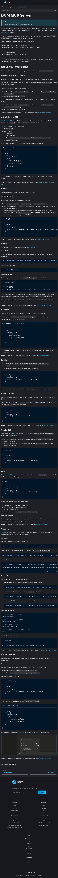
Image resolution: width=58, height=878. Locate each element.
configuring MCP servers (44, 758)
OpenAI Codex (31, 247)
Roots (5, 32)
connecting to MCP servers (48, 650)
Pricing (43, 810)
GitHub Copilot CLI (6, 121)
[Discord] (34, 872)
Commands (29, 848)
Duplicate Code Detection (14, 825)
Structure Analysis (14, 820)
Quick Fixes (14, 808)
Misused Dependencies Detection (14, 830)
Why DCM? (43, 805)
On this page (5, 10)
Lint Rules (14, 805)
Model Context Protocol (44, 305)
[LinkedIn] (26, 872)
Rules (29, 841)
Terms (39, 875)
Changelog (43, 817)
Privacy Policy (33, 875)
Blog (29, 860)
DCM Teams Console (44, 822)
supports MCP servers (10, 475)
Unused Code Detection (14, 822)
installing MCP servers (43, 239)
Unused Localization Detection (14, 827)
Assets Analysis (14, 817)
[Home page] (2, 7)
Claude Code (4, 532)
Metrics (29, 843)
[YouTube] (29, 872)
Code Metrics (14, 810)
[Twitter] (31, 872)
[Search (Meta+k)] (55, 2)
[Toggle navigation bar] (2, 2)
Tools (54, 30)
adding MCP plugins (43, 355)
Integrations (14, 813)
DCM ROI (43, 808)
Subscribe (42, 792)
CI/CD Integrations (29, 850)
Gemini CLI (14, 433)
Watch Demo (44, 813)
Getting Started (29, 838)
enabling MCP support (44, 112)
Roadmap (44, 820)
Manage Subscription (44, 825)
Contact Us (29, 863)
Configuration (29, 846)
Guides (29, 853)
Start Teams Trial (43, 815)
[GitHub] (23, 872)
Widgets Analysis (14, 815)
